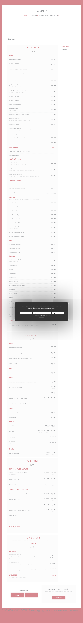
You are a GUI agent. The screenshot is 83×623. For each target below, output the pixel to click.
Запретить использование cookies (42, 313)
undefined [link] (41, 317)
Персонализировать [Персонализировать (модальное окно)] (58, 313)
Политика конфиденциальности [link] (42, 315)
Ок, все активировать (26, 313)
